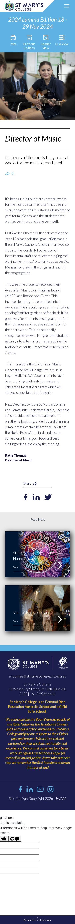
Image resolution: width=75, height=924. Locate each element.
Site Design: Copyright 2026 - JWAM (37, 798)
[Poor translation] (14, 839)
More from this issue (37, 918)
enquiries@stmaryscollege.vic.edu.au (37, 676)
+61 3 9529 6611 (43, 694)
